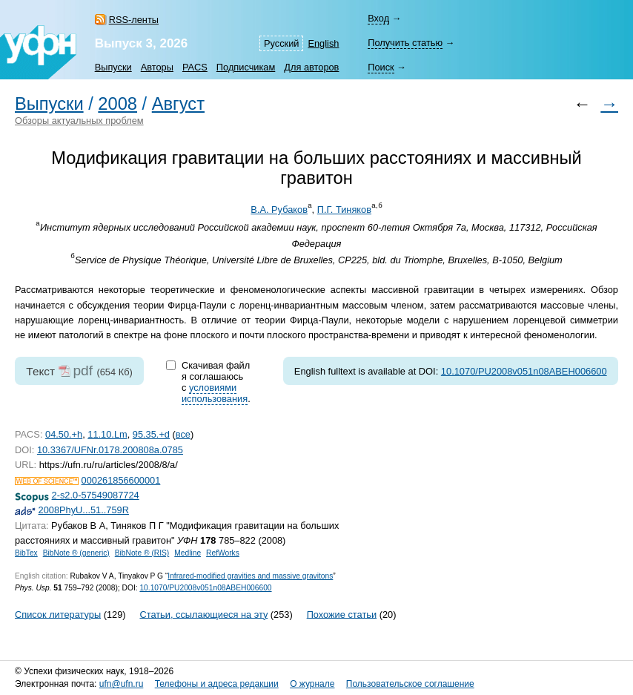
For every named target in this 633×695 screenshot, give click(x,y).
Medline (187, 553)
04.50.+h (63, 434)
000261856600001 (121, 480)
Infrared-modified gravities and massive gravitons (250, 576)
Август (178, 103)
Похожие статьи (342, 613)
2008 (117, 103)
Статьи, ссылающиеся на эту (203, 613)
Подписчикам (245, 67)
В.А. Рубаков (279, 209)
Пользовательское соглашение (410, 684)
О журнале (312, 684)
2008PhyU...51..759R (84, 510)
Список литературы (58, 613)
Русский (281, 43)
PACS (195, 67)
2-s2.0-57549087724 (95, 495)
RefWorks (222, 553)
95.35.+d (151, 434)
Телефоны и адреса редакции (217, 684)
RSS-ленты (134, 19)
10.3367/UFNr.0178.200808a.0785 (110, 449)
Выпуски (113, 67)
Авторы (157, 67)
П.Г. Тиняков (344, 209)
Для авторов (311, 67)
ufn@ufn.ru (121, 684)
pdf (83, 370)
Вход (378, 18)
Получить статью (405, 42)
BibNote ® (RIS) (142, 553)
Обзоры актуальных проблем (79, 120)
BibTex (26, 553)
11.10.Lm (107, 434)
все (183, 434)
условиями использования (215, 393)
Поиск (381, 67)
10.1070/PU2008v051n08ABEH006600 (524, 371)
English (323, 43)
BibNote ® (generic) (76, 553)
